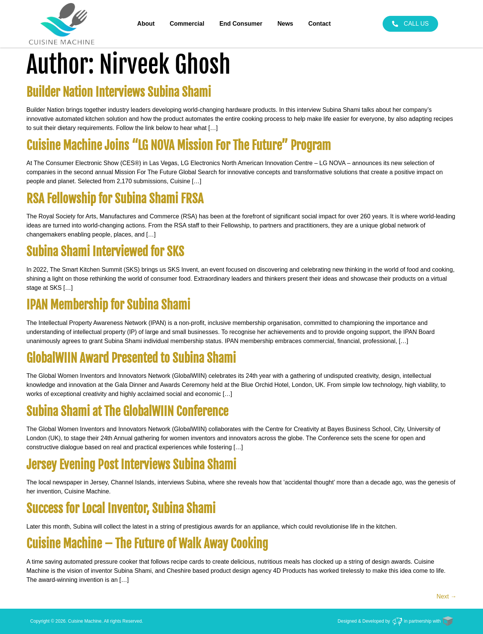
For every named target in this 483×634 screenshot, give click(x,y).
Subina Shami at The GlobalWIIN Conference (127, 411)
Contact (319, 23)
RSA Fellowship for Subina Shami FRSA (114, 198)
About (146, 23)
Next (447, 596)
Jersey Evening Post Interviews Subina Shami (131, 464)
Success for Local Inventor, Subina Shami (120, 508)
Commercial (187, 23)
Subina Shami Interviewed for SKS (105, 251)
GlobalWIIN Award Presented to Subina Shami (131, 358)
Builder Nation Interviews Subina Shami (118, 92)
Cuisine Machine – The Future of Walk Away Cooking (147, 543)
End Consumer (240, 23)
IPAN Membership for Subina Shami (108, 304)
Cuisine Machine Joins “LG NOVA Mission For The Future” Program (178, 145)
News (285, 23)
